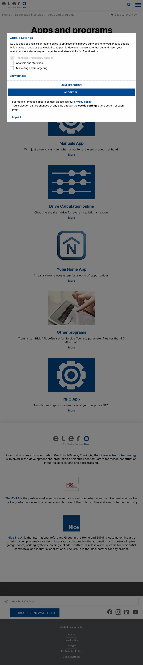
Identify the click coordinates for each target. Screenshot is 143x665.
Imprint (16, 117)
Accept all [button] (71, 92)
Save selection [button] (71, 85)
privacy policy (82, 101)
